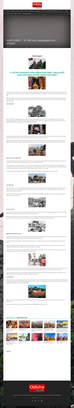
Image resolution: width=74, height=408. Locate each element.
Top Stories (13, 10)
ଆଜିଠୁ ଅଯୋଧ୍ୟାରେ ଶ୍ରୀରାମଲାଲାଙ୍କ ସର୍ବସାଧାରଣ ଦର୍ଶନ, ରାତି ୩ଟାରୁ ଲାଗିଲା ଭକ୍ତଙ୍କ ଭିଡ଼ (37, 330)
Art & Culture (38, 10)
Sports (60, 10)
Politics (17, 10)
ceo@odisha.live (39, 397)
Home (8, 10)
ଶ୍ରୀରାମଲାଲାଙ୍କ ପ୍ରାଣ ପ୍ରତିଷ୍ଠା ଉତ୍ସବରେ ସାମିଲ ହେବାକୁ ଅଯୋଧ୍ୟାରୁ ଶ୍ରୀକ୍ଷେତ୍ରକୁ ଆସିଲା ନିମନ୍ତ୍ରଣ (62, 330)
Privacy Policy (58, 406)
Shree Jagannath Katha (27, 13)
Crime (12, 13)
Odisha (26, 10)
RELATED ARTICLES (10, 317)
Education (43, 10)
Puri (57, 327)
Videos (19, 13)
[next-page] (8, 346)
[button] (66, 11)
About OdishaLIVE (48, 406)
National (21, 10)
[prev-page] (7, 346)
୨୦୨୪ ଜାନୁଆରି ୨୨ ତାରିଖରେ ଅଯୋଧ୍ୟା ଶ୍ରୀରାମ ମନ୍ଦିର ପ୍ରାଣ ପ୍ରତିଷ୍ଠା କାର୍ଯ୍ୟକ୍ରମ (11, 343)
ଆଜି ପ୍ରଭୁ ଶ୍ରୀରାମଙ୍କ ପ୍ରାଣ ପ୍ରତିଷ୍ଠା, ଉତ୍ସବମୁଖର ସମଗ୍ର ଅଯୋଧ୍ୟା (48, 330)
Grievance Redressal (64, 406)
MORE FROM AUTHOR (22, 317)
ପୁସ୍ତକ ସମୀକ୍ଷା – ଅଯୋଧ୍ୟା (35, 341)
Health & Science (50, 10)
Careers (53, 406)
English (15, 13)
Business (55, 10)
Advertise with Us (41, 406)
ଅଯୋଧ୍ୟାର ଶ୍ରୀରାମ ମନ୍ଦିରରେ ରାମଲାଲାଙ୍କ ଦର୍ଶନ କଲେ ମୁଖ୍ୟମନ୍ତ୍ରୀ (11, 330)
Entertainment (31, 10)
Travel (8, 13)
